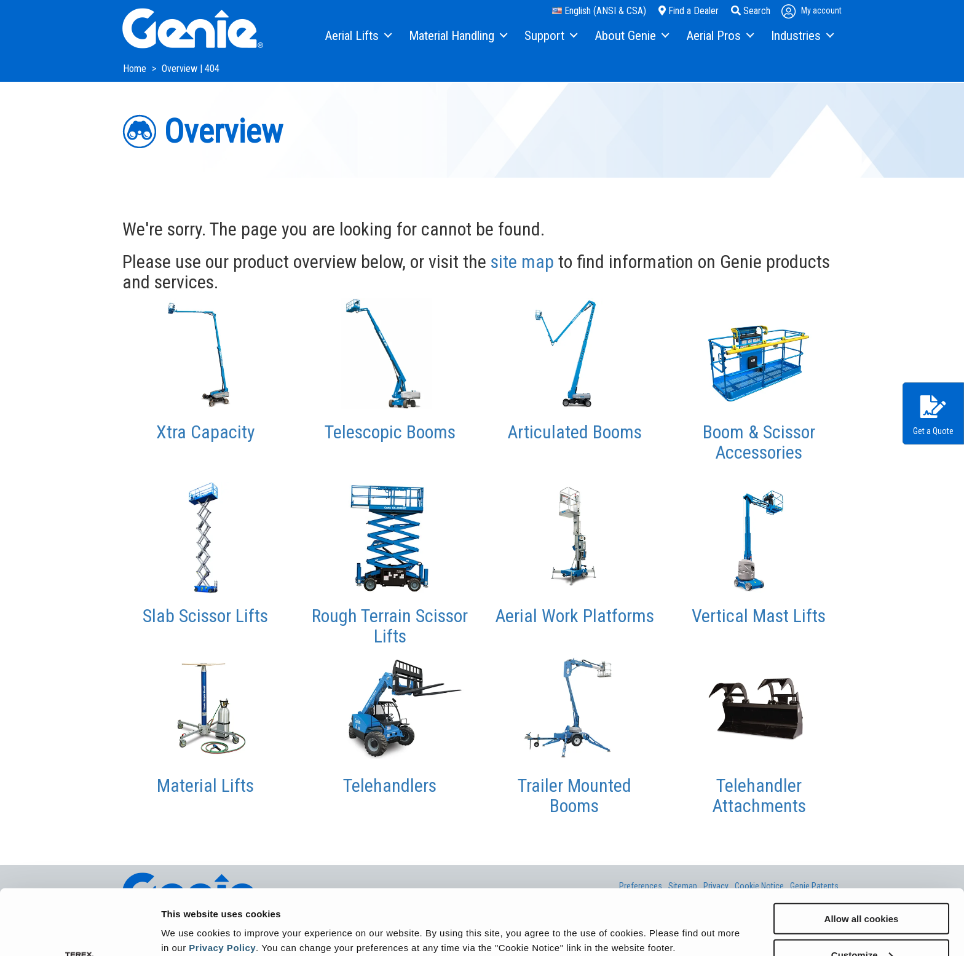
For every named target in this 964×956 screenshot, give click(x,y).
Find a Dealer (688, 11)
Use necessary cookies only (861, 925)
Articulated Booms (574, 432)
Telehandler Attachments (759, 795)
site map (522, 261)
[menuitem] (357, 36)
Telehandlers (390, 785)
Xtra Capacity (205, 432)
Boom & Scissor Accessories (759, 442)
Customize (862, 889)
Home (136, 68)
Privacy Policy (222, 882)
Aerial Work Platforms (574, 615)
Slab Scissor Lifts (205, 615)
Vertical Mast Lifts (759, 615)
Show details (189, 916)
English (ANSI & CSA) (599, 11)
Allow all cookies (861, 853)
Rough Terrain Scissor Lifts (390, 626)
